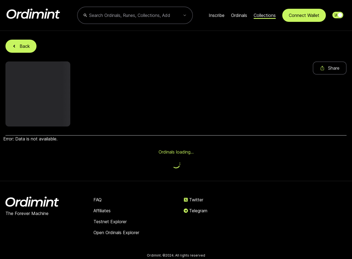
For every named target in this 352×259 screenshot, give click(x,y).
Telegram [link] (195, 210)
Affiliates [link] (102, 210)
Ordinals (239, 15)
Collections (265, 15)
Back (21, 46)
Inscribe (216, 15)
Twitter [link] (193, 199)
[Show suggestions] (184, 15)
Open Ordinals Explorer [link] (116, 232)
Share (329, 68)
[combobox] (129, 15)
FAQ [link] (97, 199)
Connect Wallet (304, 15)
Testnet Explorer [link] (110, 221)
